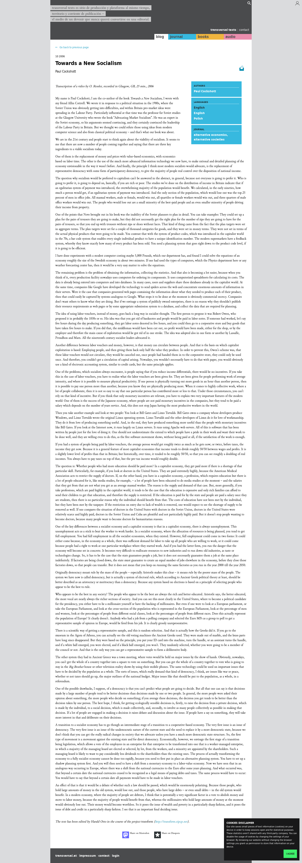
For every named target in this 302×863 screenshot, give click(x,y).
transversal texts (224, 29)
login (115, 855)
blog (159, 36)
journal (175, 36)
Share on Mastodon (135, 835)
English (199, 113)
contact (244, 29)
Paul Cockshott (205, 91)
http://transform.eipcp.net (171, 821)
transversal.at (66, 855)
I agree (290, 853)
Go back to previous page (74, 47)
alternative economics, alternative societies (211, 137)
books (202, 36)
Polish (198, 118)
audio (230, 36)
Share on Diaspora (167, 835)
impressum (87, 855)
